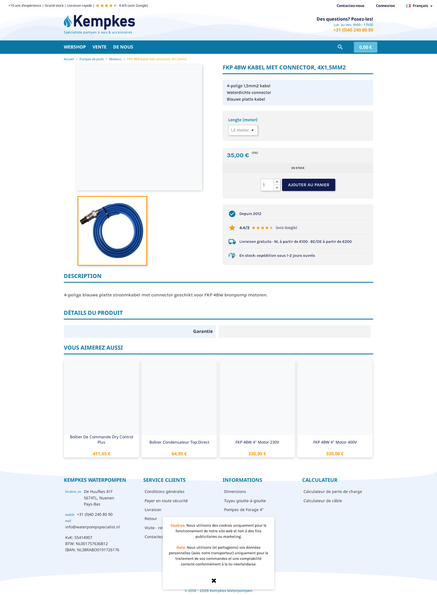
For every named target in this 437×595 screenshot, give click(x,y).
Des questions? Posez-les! (345, 19)
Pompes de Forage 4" (244, 509)
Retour (151, 518)
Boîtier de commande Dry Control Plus (101, 439)
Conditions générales (164, 491)
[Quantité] (267, 185)
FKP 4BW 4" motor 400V (335, 442)
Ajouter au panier (308, 184)
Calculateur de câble (323, 500)
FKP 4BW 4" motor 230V (257, 442)
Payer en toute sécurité (166, 500)
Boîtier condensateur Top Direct (179, 442)
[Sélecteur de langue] (421, 6)
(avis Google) (286, 228)
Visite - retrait (157, 527)
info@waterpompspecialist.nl (92, 526)
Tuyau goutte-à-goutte (245, 500)
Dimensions (235, 491)
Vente (99, 47)
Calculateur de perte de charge (333, 491)
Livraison (153, 509)
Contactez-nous (351, 5)
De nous (123, 47)
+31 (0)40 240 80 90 (353, 30)
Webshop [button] (75, 47)
